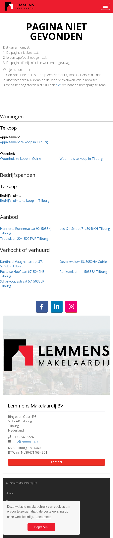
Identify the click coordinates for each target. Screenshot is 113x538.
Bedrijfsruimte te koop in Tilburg (24, 200)
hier (58, 85)
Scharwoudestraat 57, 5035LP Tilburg (22, 283)
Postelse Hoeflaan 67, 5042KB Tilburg (22, 273)
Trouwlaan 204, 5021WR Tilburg (24, 238)
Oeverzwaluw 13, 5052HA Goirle (83, 261)
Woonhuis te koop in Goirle (20, 158)
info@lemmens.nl (25, 441)
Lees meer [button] (43, 517)
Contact (56, 462)
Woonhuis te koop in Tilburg (81, 158)
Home (9, 493)
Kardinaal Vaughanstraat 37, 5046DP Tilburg (21, 263)
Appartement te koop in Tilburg (24, 142)
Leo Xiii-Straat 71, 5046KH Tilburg (85, 228)
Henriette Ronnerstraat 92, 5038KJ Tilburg (25, 230)
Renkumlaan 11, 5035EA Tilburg (83, 271)
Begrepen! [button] (41, 527)
